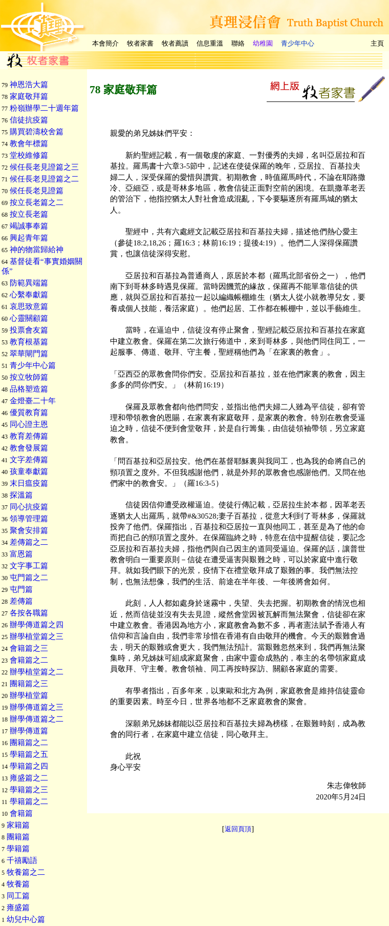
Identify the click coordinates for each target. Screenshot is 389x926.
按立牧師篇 (29, 377)
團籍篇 (18, 837)
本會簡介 (105, 43)
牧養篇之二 (26, 872)
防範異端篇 (29, 283)
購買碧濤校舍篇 (36, 132)
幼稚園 (263, 43)
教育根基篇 (29, 342)
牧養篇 (18, 884)
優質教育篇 (29, 412)
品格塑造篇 (29, 389)
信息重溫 (210, 43)
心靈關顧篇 (29, 318)
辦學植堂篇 (29, 695)
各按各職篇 (29, 613)
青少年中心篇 (33, 365)
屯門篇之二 (29, 577)
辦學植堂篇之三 (36, 636)
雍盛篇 (18, 907)
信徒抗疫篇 (29, 120)
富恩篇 (21, 554)
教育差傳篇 (29, 436)
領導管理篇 (29, 519)
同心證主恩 (29, 424)
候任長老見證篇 (36, 191)
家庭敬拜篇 (29, 96)
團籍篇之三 (29, 684)
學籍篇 (18, 849)
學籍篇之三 (29, 790)
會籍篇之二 (29, 660)
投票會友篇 (29, 330)
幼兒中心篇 (26, 919)
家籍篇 (18, 825)
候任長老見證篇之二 (44, 179)
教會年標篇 (29, 143)
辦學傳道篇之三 (36, 707)
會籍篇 (21, 813)
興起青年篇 (29, 238)
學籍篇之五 (29, 754)
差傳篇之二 (29, 542)
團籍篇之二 (29, 742)
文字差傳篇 (29, 460)
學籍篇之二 (29, 801)
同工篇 (18, 896)
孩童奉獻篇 (29, 471)
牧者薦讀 (175, 43)
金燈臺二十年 (33, 401)
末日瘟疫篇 (29, 483)
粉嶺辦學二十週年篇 (44, 108)
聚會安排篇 (29, 530)
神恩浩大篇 (29, 84)
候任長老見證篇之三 (44, 167)
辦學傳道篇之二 (36, 719)
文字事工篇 (29, 566)
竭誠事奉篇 (29, 226)
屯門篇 (21, 589)
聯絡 (238, 43)
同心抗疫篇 (29, 507)
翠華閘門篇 (29, 353)
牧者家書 (140, 43)
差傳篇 (21, 601)
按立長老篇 (29, 214)
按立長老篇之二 (36, 202)
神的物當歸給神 (36, 249)
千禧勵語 (22, 860)
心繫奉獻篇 (29, 295)
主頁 (377, 43)
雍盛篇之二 (29, 778)
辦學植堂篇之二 (36, 672)
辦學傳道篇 (29, 731)
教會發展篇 (29, 448)
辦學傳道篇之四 (36, 625)
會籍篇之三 (29, 648)
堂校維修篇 (29, 155)
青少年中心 (297, 43)
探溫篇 (21, 495)
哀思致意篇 (29, 306)
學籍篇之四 (29, 766)
